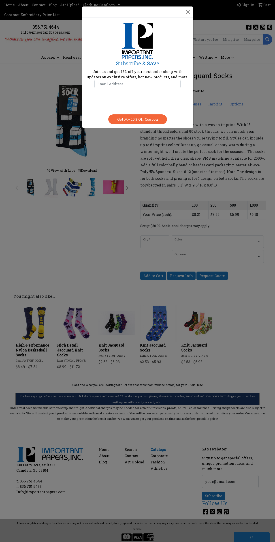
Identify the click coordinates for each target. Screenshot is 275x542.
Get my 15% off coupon (137, 119)
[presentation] (138, 100)
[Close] (188, 11)
